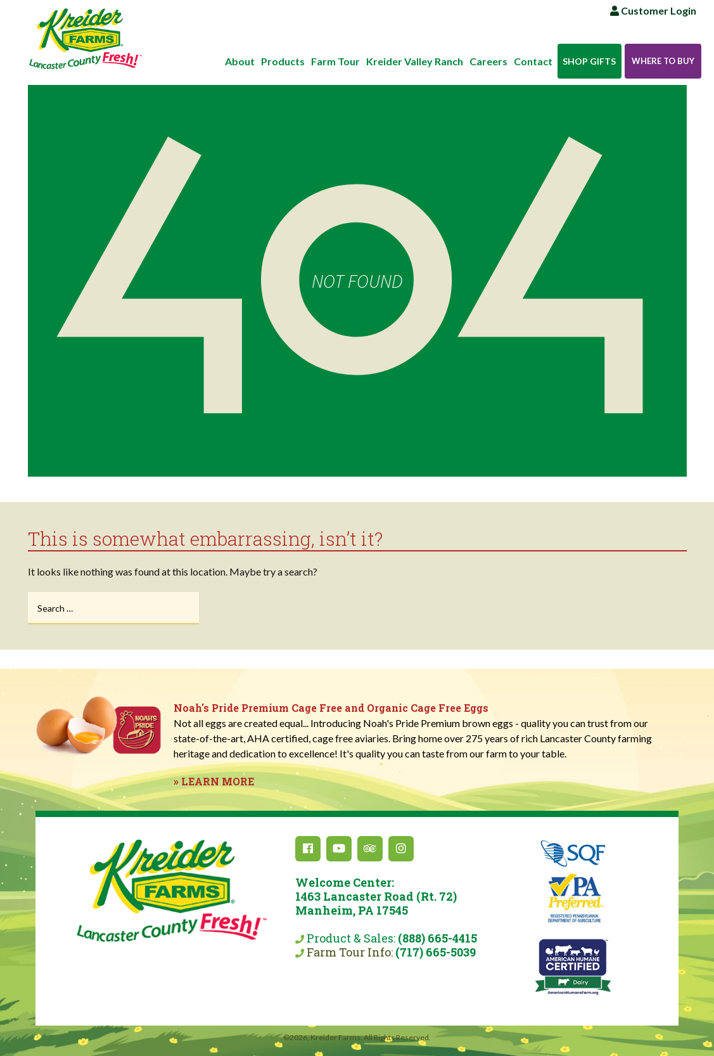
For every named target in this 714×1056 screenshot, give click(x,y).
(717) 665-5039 (435, 952)
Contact (533, 61)
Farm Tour (335, 61)
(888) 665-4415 (437, 938)
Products (283, 61)
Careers (488, 61)
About (240, 61)
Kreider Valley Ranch (414, 61)
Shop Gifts (589, 61)
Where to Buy (663, 61)
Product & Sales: (376, 910)
